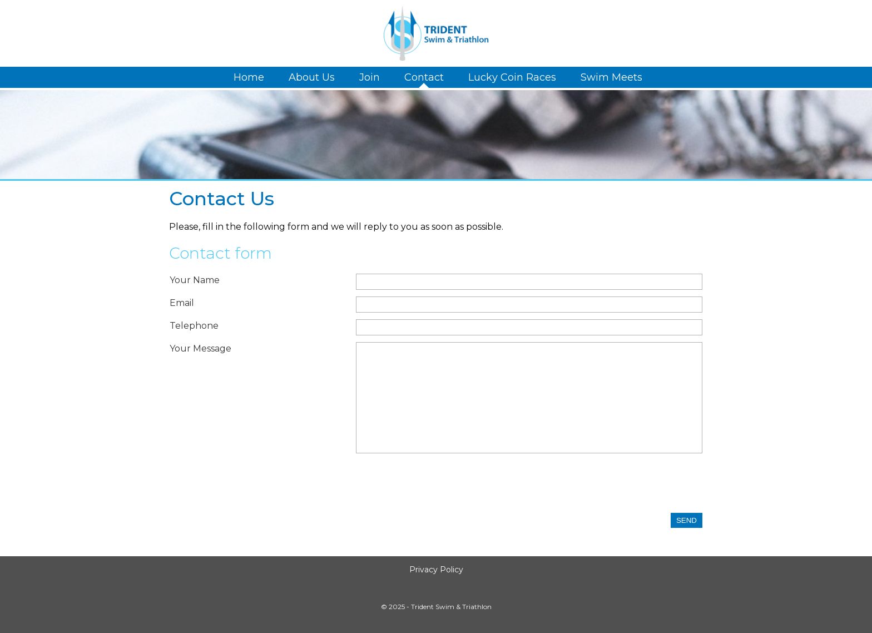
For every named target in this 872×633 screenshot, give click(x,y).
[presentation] (440, 485)
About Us (312, 77)
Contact (424, 77)
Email (182, 303)
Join (369, 77)
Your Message (200, 348)
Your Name (195, 280)
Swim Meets (611, 77)
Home (249, 77)
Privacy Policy (436, 570)
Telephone (194, 325)
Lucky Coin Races (512, 77)
